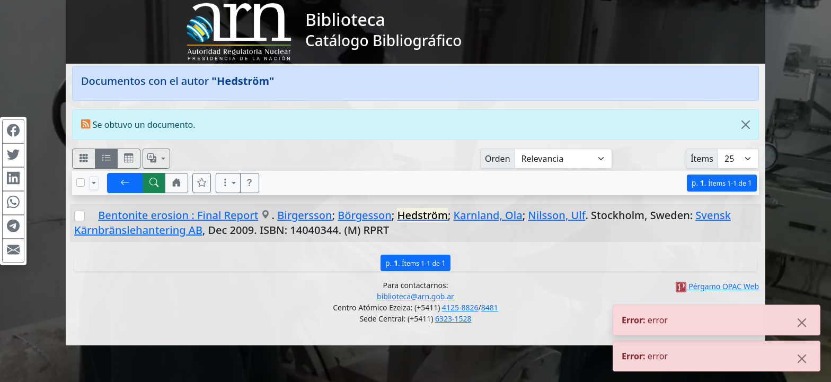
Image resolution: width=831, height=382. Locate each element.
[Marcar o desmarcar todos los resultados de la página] (80, 182)
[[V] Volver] (125, 183)
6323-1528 (453, 319)
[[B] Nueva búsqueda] (154, 183)
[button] (176, 183)
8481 (489, 307)
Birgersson (304, 215)
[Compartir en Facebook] (13, 131)
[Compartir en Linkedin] (13, 179)
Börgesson (365, 215)
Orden (497, 158)
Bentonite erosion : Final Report (178, 215)
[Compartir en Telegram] (13, 227)
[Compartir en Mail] (13, 251)
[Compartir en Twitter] (13, 155)
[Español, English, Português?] (156, 159)
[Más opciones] (228, 183)
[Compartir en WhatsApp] (13, 203)
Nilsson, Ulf (556, 215)
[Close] (745, 125)
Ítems (702, 158)
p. (722, 182)
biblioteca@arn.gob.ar (415, 296)
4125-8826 (460, 307)
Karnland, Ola (488, 215)
